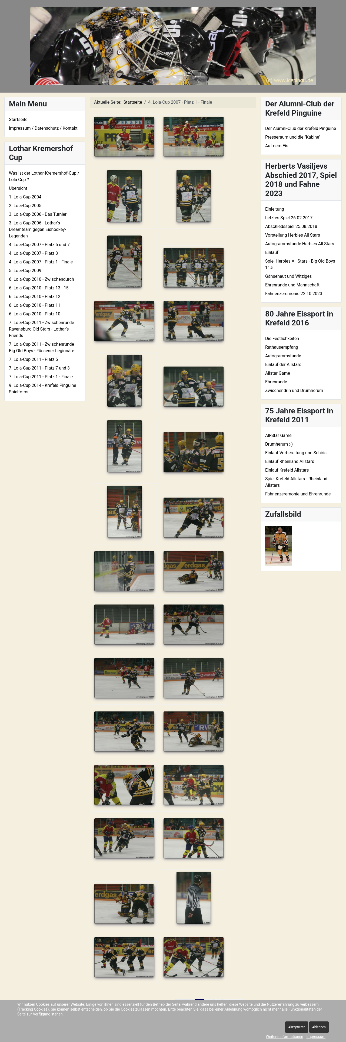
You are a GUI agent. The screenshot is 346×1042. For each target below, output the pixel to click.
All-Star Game (278, 435)
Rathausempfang (281, 347)
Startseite (18, 119)
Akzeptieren (296, 1027)
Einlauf (271, 252)
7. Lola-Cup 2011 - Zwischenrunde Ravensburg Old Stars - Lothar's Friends (41, 329)
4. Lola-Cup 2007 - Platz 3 (33, 253)
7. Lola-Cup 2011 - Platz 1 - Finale (41, 376)
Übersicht (18, 188)
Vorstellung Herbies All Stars (292, 235)
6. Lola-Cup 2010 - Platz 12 (34, 296)
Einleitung (274, 209)
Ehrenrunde (276, 381)
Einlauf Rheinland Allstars (289, 461)
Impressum (316, 1036)
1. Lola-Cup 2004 (25, 197)
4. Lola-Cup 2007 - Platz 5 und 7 (39, 244)
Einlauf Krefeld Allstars (287, 470)
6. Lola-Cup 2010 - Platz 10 (34, 313)
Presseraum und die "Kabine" (293, 137)
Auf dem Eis (276, 145)
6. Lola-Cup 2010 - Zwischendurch (41, 279)
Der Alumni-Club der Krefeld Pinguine (300, 128)
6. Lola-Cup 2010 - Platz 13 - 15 (39, 287)
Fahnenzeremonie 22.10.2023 (293, 293)
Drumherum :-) (279, 444)
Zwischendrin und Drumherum (294, 390)
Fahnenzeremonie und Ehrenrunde (298, 493)
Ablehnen (319, 1027)
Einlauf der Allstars (283, 364)
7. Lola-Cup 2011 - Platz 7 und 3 (39, 368)
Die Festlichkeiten (282, 338)
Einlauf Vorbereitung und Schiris (296, 452)
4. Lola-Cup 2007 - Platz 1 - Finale (41, 261)
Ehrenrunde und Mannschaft (292, 285)
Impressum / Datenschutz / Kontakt (43, 128)
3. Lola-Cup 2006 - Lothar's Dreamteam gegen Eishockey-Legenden (37, 229)
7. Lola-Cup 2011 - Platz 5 (33, 359)
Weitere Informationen (284, 1036)
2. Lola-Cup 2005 (25, 205)
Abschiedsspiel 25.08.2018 (291, 226)
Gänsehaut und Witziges (288, 276)
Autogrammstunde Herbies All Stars (299, 243)
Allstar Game (277, 373)
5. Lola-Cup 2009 (25, 270)
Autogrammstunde (283, 355)
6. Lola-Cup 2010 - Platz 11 (34, 305)
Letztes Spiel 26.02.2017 (288, 217)
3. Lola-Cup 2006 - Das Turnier (37, 214)
